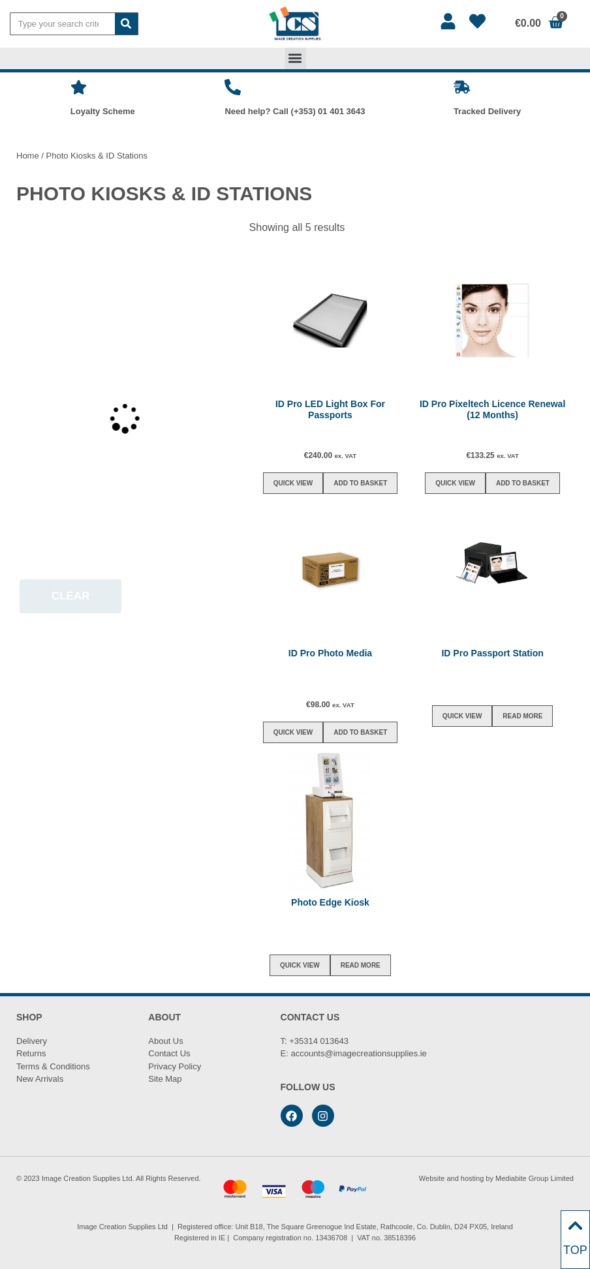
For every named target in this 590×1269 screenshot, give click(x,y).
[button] (295, 58)
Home (27, 156)
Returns (31, 1053)
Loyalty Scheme (102, 111)
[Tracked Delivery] (462, 87)
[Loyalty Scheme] (78, 87)
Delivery (31, 1041)
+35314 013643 (319, 1041)
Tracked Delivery (487, 111)
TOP (575, 1250)
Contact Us (169, 1053)
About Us (165, 1041)
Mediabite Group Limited (534, 1178)
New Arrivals (39, 1079)
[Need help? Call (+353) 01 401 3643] (233, 87)
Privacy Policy (174, 1066)
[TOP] (575, 1225)
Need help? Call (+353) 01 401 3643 (295, 111)
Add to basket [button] (360, 483)
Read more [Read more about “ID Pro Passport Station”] (522, 716)
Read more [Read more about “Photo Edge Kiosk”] (360, 965)
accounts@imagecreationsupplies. (355, 1053)
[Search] (126, 24)
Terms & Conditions (53, 1066)
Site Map (164, 1079)
